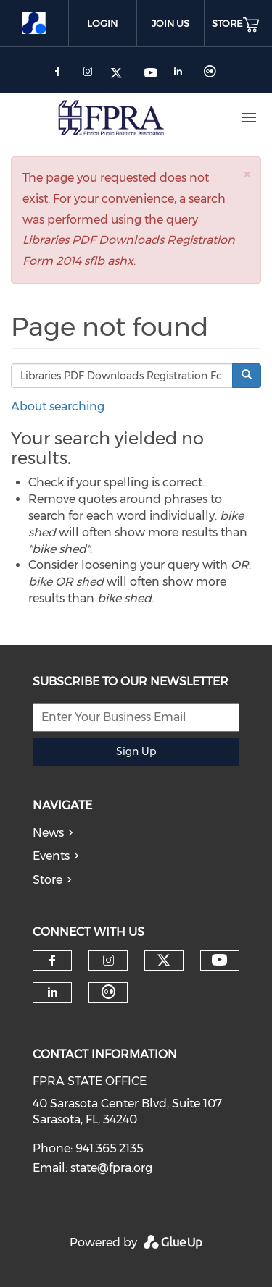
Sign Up (136, 751)
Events (51, 856)
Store (47, 880)
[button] (246, 174)
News (48, 833)
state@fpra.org (111, 1168)
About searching (57, 406)
